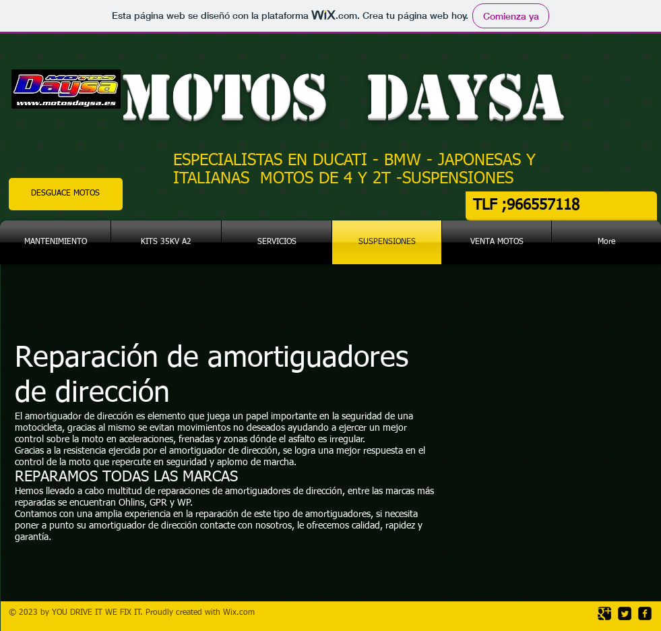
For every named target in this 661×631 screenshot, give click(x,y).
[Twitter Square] (624, 613)
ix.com (242, 613)
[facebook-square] (645, 613)
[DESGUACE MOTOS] (66, 194)
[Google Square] (604, 613)
